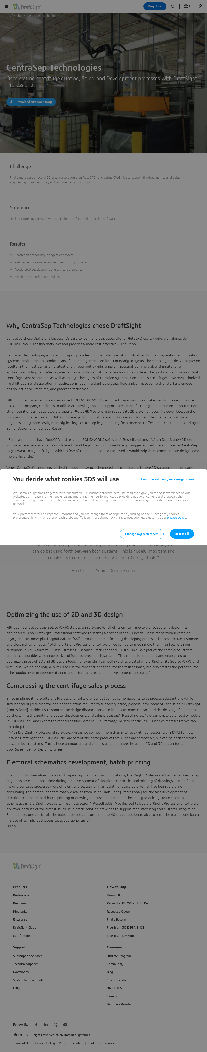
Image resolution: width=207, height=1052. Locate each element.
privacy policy (176, 517)
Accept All (182, 533)
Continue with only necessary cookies (167, 479)
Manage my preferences (141, 534)
